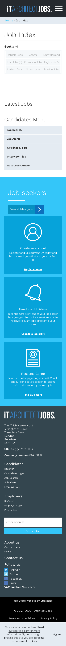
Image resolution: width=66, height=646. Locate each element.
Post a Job (10, 510)
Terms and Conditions (22, 618)
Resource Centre (18, 165)
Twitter (14, 574)
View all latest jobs (21, 209)
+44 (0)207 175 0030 (22, 449)
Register (9, 468)
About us (12, 542)
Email (13, 583)
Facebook (16, 578)
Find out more (33, 394)
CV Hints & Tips (17, 147)
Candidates (13, 464)
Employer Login (13, 505)
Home (9, 20)
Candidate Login (14, 473)
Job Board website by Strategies (33, 600)
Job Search (14, 130)
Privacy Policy (49, 618)
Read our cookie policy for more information (25, 631)
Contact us (13, 558)
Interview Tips (16, 156)
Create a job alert (33, 333)
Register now (33, 269)
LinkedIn (15, 570)
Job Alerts (13, 138)
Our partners (12, 547)
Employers (13, 496)
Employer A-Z (12, 487)
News (7, 551)
